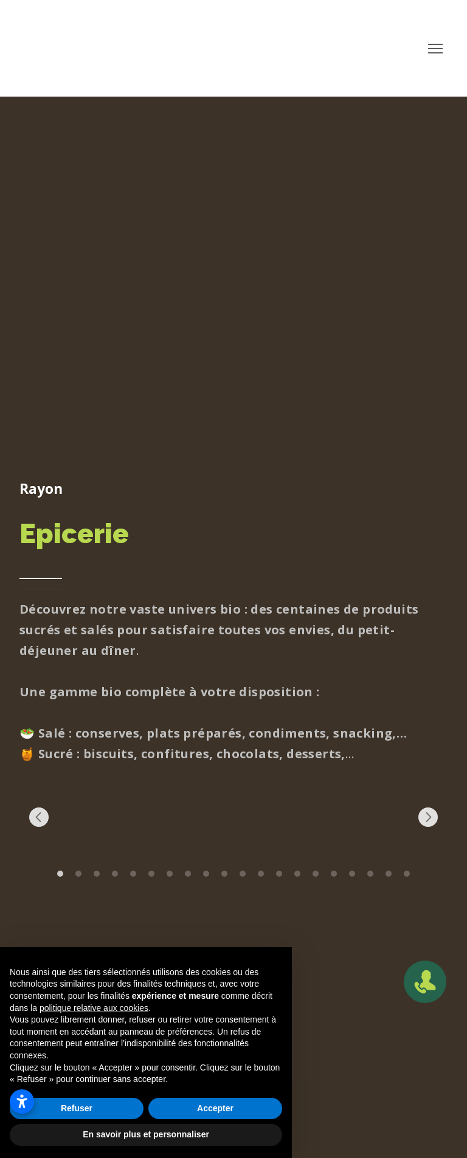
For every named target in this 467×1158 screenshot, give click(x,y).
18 (370, 874)
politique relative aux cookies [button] (94, 1008)
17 (352, 874)
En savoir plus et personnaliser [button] (146, 1134)
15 (315, 874)
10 (224, 874)
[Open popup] (425, 982)
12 (261, 874)
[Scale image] (66, 817)
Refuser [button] (76, 1108)
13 (279, 874)
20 (407, 874)
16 (334, 874)
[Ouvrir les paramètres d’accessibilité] (22, 1101)
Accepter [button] (215, 1108)
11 (243, 874)
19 (388, 874)
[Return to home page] (95, 48)
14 (297, 874)
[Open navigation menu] (435, 48)
